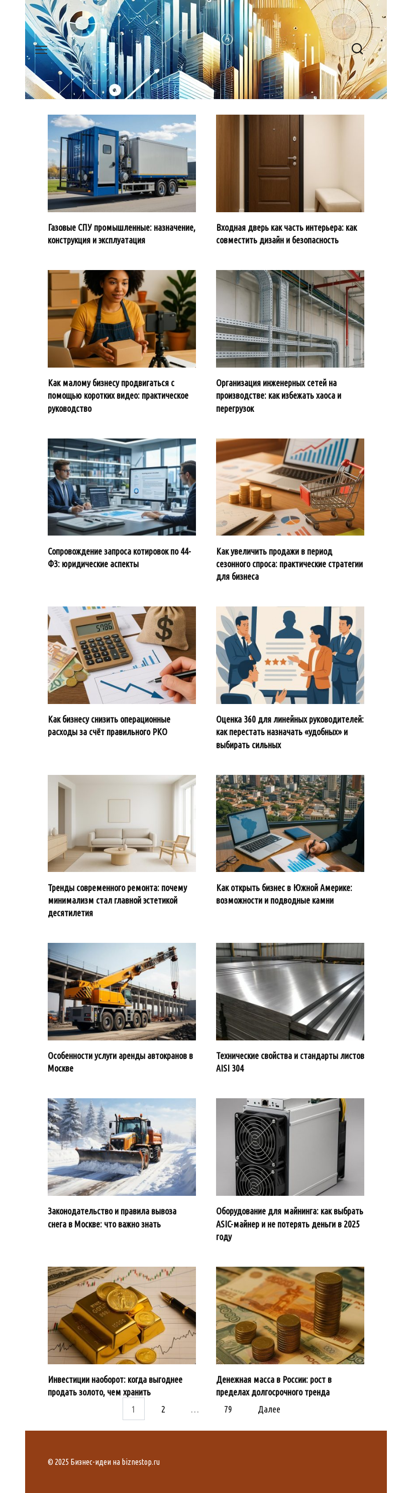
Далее (269, 1408)
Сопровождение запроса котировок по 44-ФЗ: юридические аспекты (119, 557)
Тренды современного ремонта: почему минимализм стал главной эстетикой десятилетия (117, 899)
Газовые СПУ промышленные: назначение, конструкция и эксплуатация (121, 233)
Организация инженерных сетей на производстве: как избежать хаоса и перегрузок (278, 395)
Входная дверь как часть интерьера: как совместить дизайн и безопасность (286, 233)
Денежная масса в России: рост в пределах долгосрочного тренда (274, 1385)
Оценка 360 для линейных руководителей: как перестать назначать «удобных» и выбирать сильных (290, 731)
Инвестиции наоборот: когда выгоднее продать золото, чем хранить (115, 1385)
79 (228, 1408)
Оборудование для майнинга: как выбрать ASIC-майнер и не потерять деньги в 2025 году (289, 1223)
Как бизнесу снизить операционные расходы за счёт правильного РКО (109, 725)
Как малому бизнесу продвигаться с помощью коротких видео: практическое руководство (118, 395)
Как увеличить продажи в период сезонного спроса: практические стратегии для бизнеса (289, 563)
